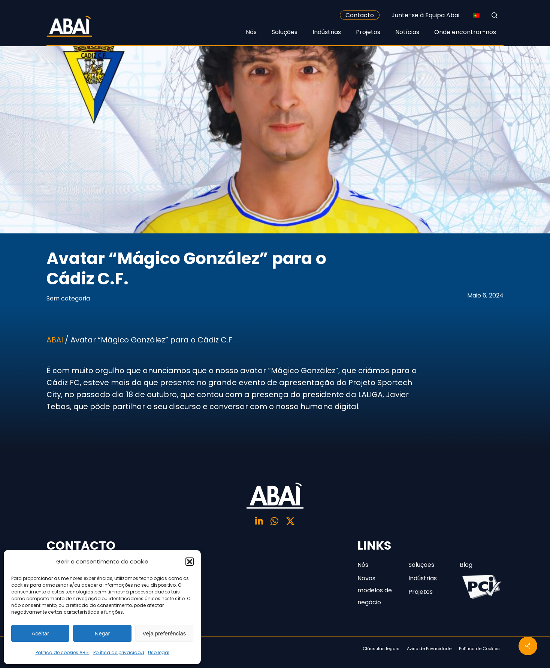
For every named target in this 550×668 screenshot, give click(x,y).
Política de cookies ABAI (63, 652)
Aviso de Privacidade (429, 649)
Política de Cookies (479, 649)
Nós (362, 564)
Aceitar (40, 633)
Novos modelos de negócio (374, 590)
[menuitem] (476, 15)
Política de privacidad (118, 652)
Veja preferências (164, 633)
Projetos (420, 591)
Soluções (421, 564)
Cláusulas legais (381, 649)
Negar (102, 633)
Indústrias (422, 578)
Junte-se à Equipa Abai (425, 15)
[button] (189, 561)
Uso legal (158, 652)
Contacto (359, 15)
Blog (466, 564)
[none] (476, 15)
